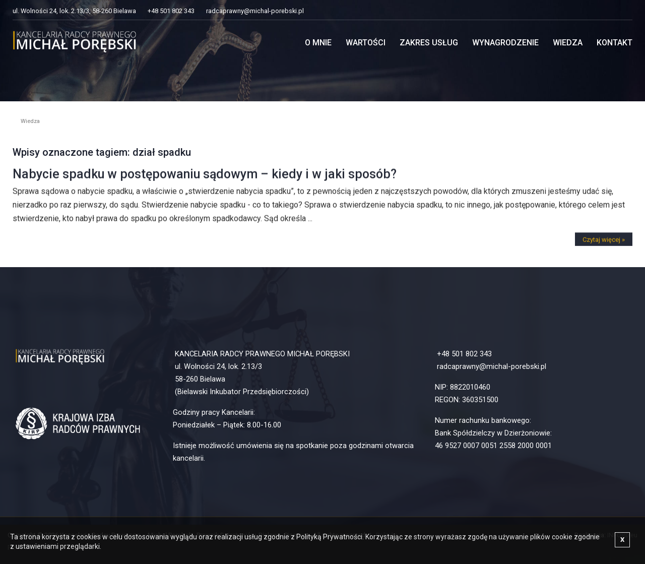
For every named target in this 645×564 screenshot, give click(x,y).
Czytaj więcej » (604, 243)
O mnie (318, 42)
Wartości (365, 42)
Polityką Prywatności (329, 537)
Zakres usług (429, 42)
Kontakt (614, 42)
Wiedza (568, 42)
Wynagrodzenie (505, 42)
